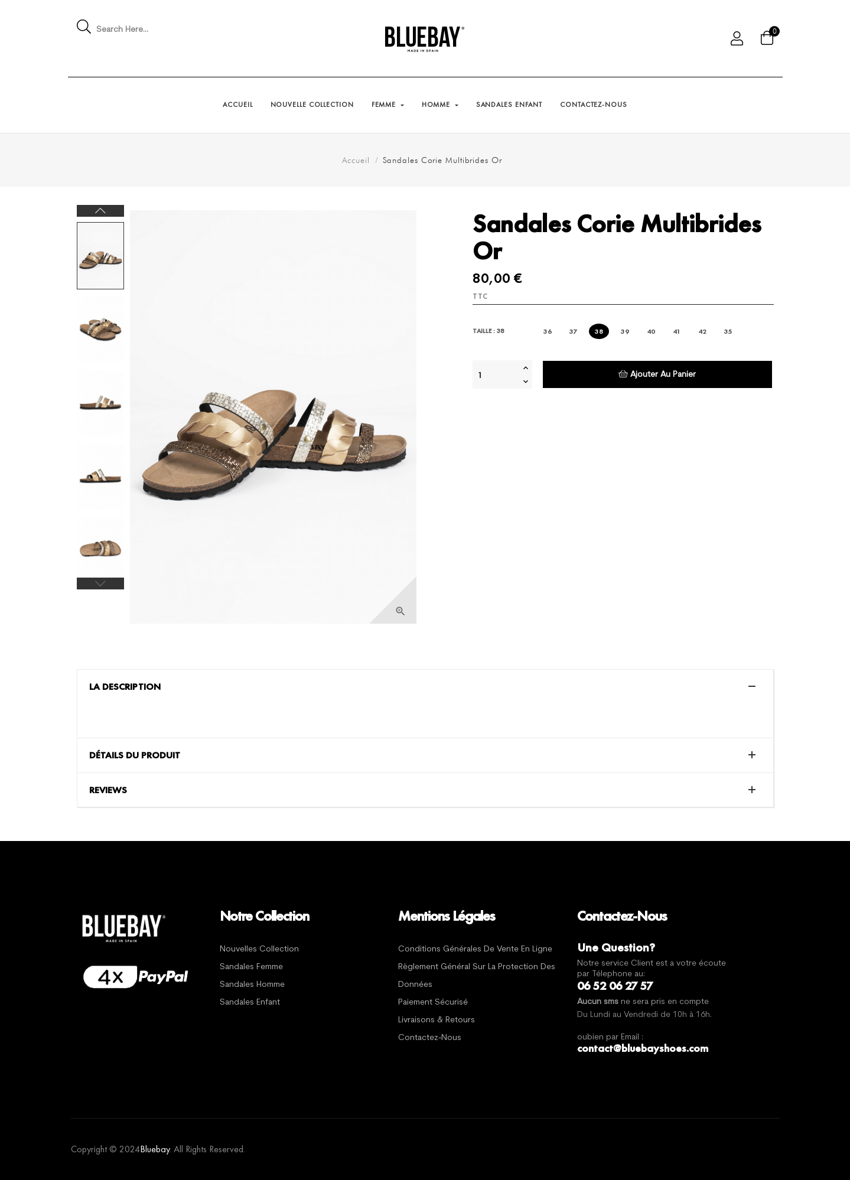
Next (100, 211)
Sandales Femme (251, 967)
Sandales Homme (252, 984)
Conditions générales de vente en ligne (475, 949)
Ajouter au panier (657, 374)
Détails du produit (134, 755)
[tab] (425, 687)
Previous (100, 583)
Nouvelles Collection (259, 949)
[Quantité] (496, 374)
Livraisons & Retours (436, 1020)
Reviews (108, 790)
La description (125, 687)
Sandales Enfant (250, 1002)
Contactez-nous (429, 1038)
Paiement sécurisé (433, 1002)
